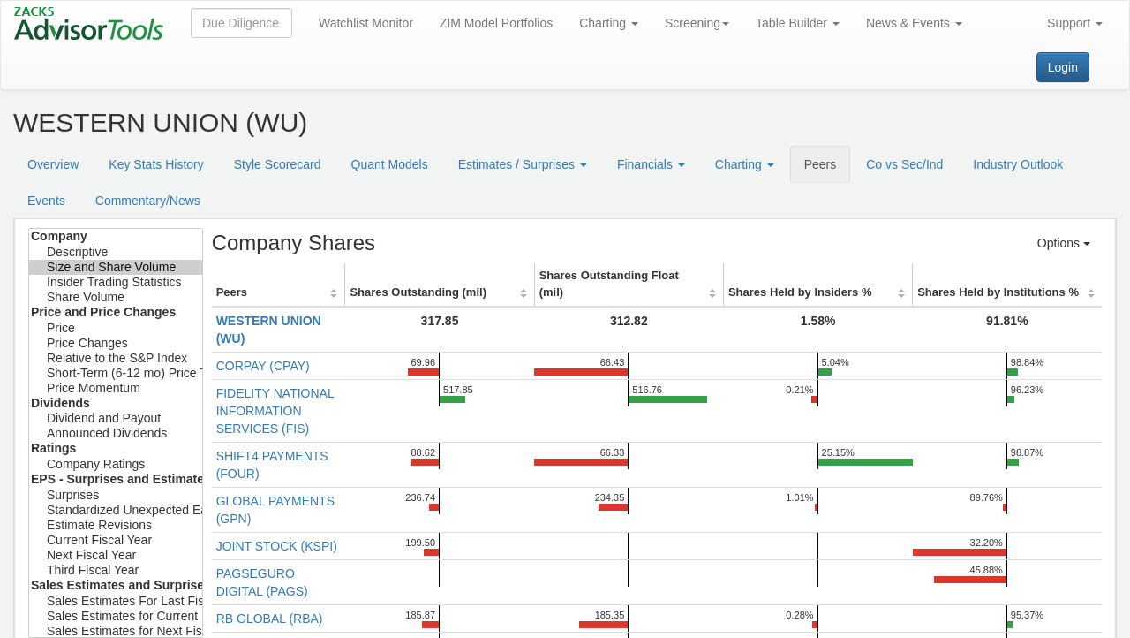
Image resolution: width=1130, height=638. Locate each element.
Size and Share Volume (115, 267)
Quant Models (389, 164)
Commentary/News (147, 201)
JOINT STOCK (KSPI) (276, 546)
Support (1075, 23)
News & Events (914, 23)
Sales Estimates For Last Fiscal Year (115, 601)
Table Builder (798, 23)
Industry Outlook (1018, 164)
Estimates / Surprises (522, 164)
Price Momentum (115, 388)
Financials (651, 164)
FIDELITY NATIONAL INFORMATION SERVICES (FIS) (275, 411)
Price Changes (115, 343)
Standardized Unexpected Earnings (115, 510)
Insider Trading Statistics (115, 282)
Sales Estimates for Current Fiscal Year (115, 616)
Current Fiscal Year (115, 540)
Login (1063, 67)
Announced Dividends (115, 433)
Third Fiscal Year (115, 570)
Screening (697, 23)
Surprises (115, 495)
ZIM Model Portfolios (496, 23)
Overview (53, 164)
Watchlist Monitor (366, 23)
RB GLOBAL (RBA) (269, 618)
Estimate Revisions (115, 525)
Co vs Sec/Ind (904, 164)
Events (46, 201)
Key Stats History (156, 164)
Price (115, 328)
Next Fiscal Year (115, 555)
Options (1063, 243)
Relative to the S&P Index (115, 358)
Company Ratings (115, 464)
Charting (608, 23)
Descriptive (115, 252)
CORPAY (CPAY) (263, 366)
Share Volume (115, 297)
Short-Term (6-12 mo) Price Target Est (115, 373)
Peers (820, 164)
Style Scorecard (277, 164)
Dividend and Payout (115, 418)
